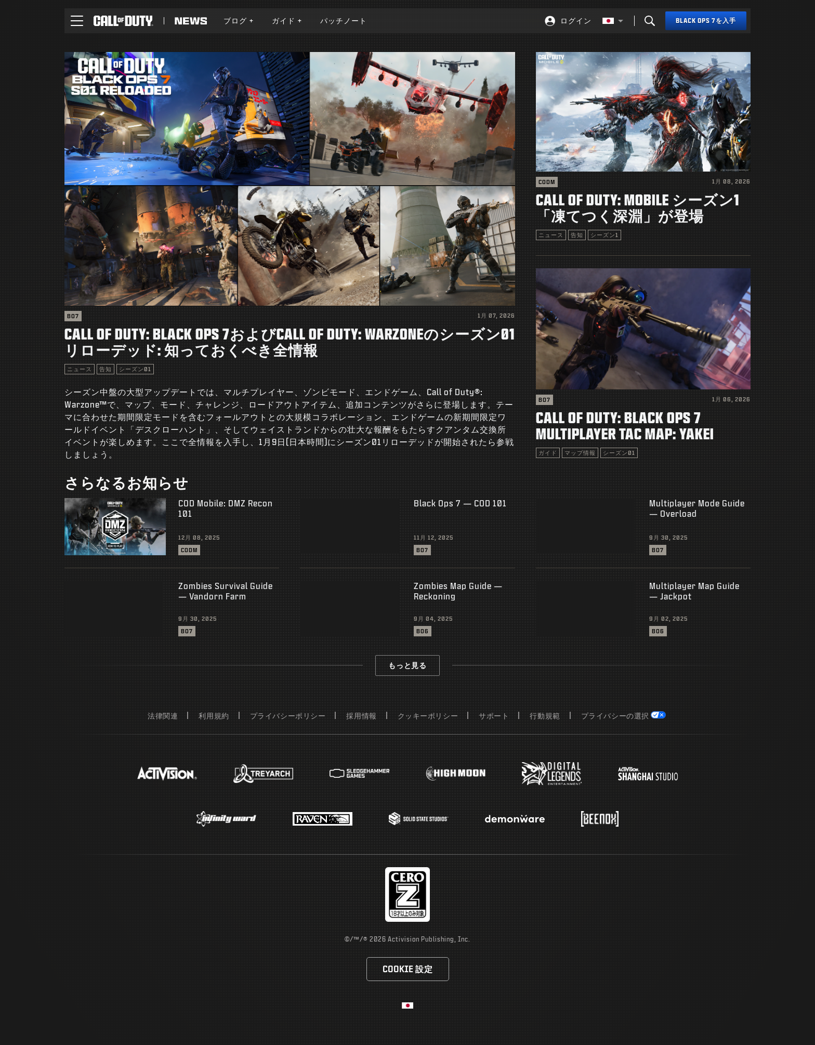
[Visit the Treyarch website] (263, 773)
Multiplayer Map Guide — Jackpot (694, 590)
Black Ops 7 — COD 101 (460, 503)
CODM (546, 182)
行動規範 (545, 716)
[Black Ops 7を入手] (705, 20)
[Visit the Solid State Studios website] (419, 818)
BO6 (422, 631)
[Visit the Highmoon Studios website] (455, 773)
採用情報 (361, 716)
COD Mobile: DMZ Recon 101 (225, 508)
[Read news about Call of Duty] (191, 20)
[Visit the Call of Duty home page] (123, 21)
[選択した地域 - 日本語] (613, 20)
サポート (494, 716)
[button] (76, 20)
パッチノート (343, 20)
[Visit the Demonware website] (515, 819)
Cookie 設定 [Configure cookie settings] (408, 968)
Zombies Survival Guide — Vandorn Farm (225, 590)
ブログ (239, 20)
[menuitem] (238, 20)
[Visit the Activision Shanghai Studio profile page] (648, 773)
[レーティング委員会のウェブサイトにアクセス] (407, 894)
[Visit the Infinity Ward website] (226, 819)
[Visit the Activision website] (167, 773)
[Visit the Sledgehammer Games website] (359, 773)
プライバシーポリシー (288, 716)
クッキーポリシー (428, 716)
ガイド (287, 20)
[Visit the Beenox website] (599, 819)
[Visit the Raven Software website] (322, 819)
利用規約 (214, 716)
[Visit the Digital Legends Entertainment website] (552, 773)
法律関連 (163, 716)
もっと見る (407, 665)
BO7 (73, 316)
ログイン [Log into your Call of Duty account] (575, 20)
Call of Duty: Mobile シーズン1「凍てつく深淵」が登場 (637, 207)
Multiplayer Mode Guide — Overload (697, 508)
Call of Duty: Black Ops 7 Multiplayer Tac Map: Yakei (625, 425)
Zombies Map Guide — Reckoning (458, 590)
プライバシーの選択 (615, 716)
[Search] (650, 21)
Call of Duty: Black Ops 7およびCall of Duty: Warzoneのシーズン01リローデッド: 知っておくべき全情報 (289, 341)
